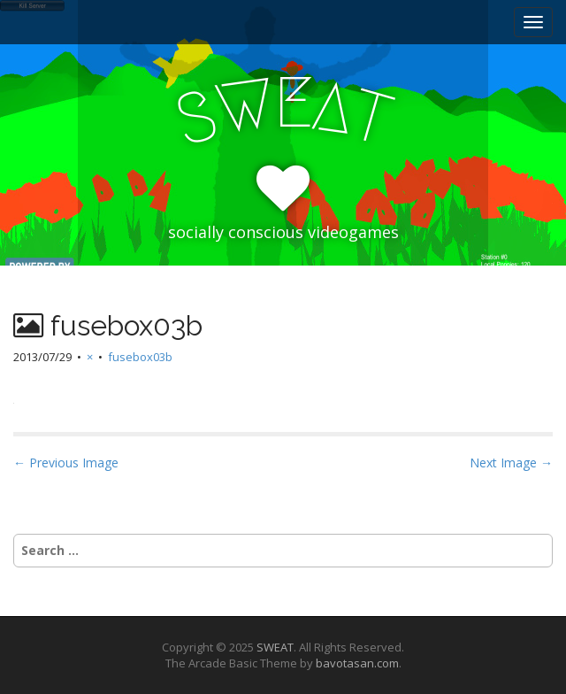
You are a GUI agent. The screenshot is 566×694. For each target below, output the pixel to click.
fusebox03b (140, 357)
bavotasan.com (357, 663)
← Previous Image (66, 462)
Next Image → (511, 462)
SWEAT (275, 647)
